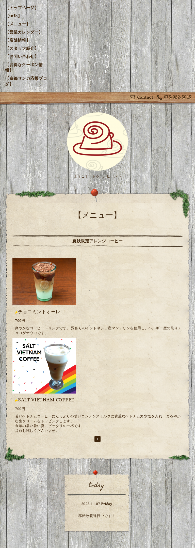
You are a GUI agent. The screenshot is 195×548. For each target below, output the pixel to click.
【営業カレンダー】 (24, 32)
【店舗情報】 (17, 40)
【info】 (13, 15)
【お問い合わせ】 (22, 56)
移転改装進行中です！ (96, 515)
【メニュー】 (17, 23)
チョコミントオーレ (39, 311)
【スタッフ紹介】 (22, 48)
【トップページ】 (22, 7)
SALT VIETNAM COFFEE (46, 399)
